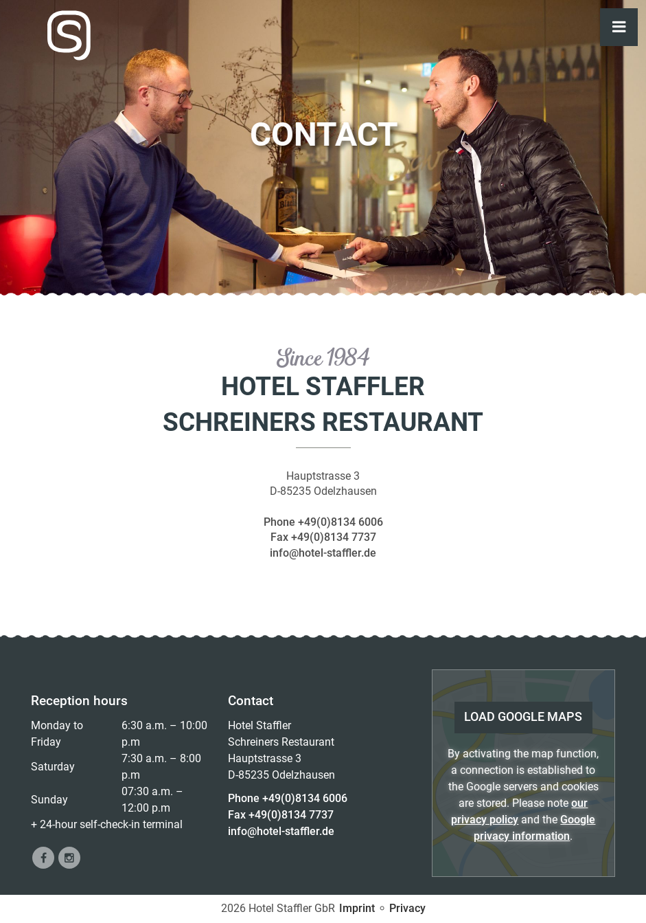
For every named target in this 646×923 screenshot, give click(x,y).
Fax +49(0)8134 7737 (323, 537)
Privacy (407, 908)
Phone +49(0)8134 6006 (323, 522)
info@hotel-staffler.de (323, 552)
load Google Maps (523, 717)
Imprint (357, 908)
